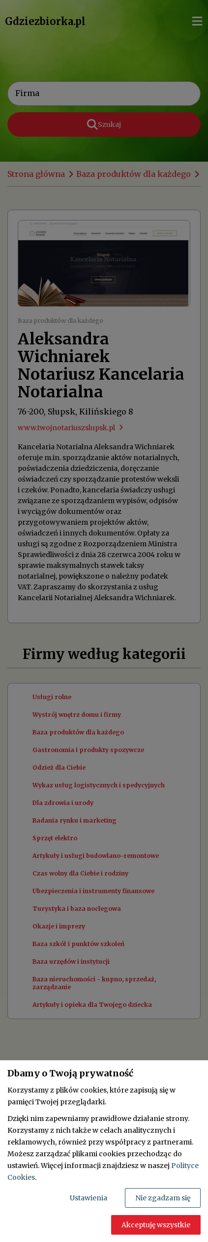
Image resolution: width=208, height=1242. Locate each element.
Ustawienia (88, 1197)
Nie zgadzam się (162, 1197)
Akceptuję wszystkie (155, 1224)
